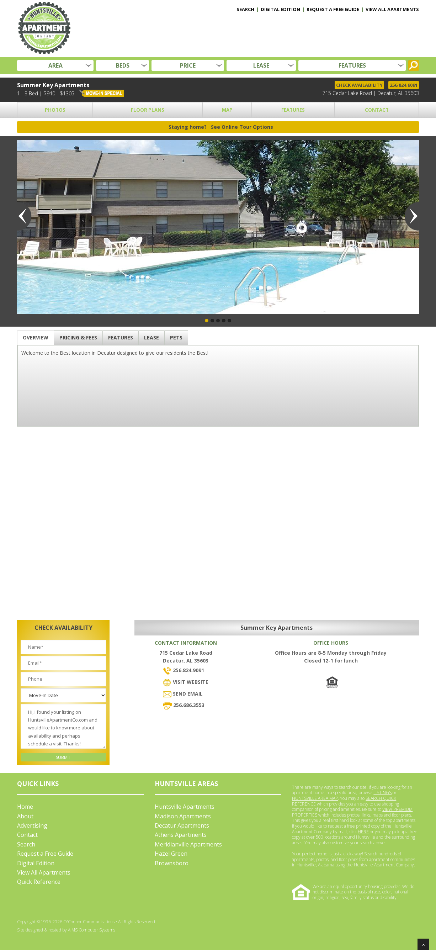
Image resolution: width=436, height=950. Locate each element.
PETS (176, 337)
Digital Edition (35, 863)
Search (26, 844)
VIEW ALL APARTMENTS (392, 9)
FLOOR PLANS (147, 110)
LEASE (261, 65)
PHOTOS (55, 110)
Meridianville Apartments (188, 844)
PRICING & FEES (78, 337)
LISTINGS (382, 793)
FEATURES (352, 65)
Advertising (32, 825)
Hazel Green (171, 853)
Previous (24, 216)
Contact (27, 835)
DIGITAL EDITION (280, 9)
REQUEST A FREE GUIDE (333, 9)
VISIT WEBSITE (185, 682)
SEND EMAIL (183, 693)
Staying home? (221, 126)
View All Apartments (43, 872)
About (25, 816)
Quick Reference (38, 882)
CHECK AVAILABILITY (359, 85)
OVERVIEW (35, 337)
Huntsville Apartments (184, 807)
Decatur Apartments (182, 825)
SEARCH (245, 9)
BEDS (122, 65)
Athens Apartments (181, 835)
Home (25, 807)
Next (412, 216)
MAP (227, 110)
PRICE (188, 65)
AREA (55, 65)
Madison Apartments (183, 816)
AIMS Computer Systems (91, 930)
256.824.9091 (404, 85)
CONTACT (377, 110)
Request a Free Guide (45, 853)
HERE (363, 832)
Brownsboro (171, 863)
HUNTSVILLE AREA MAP (315, 798)
